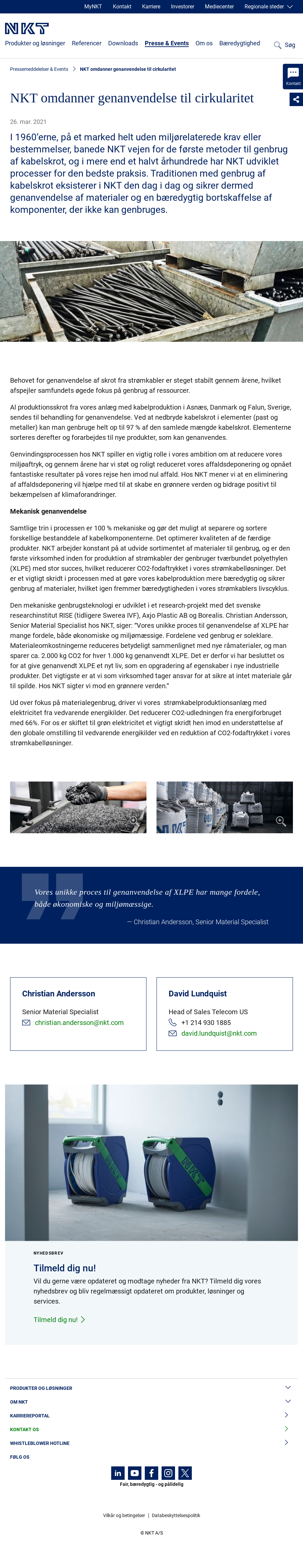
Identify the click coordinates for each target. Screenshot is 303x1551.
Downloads (123, 43)
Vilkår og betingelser (124, 1515)
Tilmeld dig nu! (60, 1320)
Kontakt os (151, 1429)
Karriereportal (151, 1415)
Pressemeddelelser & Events (39, 69)
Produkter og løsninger (35, 43)
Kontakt (122, 6)
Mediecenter (219, 6)
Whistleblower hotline (151, 1443)
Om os (204, 43)
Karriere (151, 6)
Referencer (86, 43)
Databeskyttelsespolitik (176, 1515)
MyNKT (93, 6)
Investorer (182, 6)
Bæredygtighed (239, 43)
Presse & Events (167, 43)
